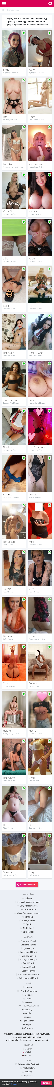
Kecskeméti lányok (27, 952)
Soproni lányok (27, 967)
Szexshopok (27, 932)
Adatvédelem (27, 1068)
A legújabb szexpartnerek (27, 902)
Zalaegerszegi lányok (27, 978)
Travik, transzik (27, 920)
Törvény (27, 1071)
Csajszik (27, 1013)
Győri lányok (27, 948)
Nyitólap (27, 898)
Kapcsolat (27, 1075)
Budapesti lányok (27, 941)
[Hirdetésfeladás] (50, 4)
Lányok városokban (27, 991)
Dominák (27, 917)
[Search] (27, 10)
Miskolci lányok (27, 956)
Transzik (27, 1017)
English (27, 1052)
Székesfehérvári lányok (27, 974)
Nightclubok (27, 928)
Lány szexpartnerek (27, 906)
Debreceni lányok (27, 945)
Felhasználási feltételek (27, 1064)
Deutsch (27, 1055)
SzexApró (27, 1024)
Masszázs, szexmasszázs (27, 913)
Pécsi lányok (27, 963)
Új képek (27, 995)
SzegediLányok (27, 1021)
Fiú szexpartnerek (27, 909)
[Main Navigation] (4, 4)
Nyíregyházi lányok (27, 959)
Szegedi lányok (27, 971)
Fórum (27, 998)
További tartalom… (27, 884)
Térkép (27, 987)
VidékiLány (27, 1009)
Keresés (27, 1002)
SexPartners (27, 1028)
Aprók (27, 924)
